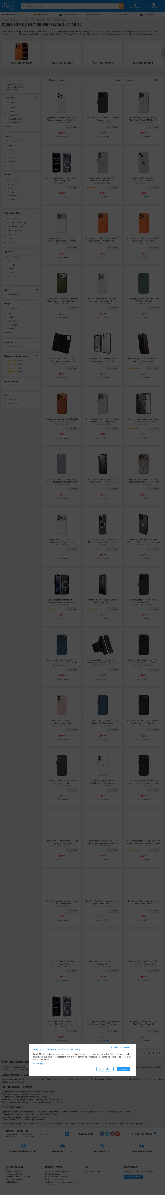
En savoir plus (39, 1064)
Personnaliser (105, 1069)
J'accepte (123, 1069)
